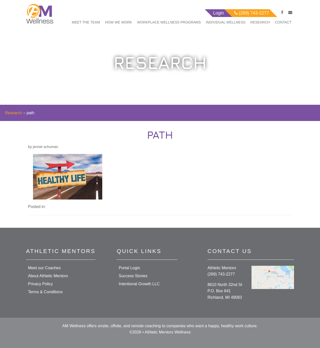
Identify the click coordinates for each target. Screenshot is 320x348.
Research (260, 22)
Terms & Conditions (45, 292)
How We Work (118, 22)
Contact (283, 22)
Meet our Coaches (44, 268)
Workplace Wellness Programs (169, 22)
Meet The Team (86, 22)
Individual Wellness (225, 22)
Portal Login (129, 268)
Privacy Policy (40, 284)
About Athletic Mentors (48, 276)
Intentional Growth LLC (139, 284)
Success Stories (133, 276)
